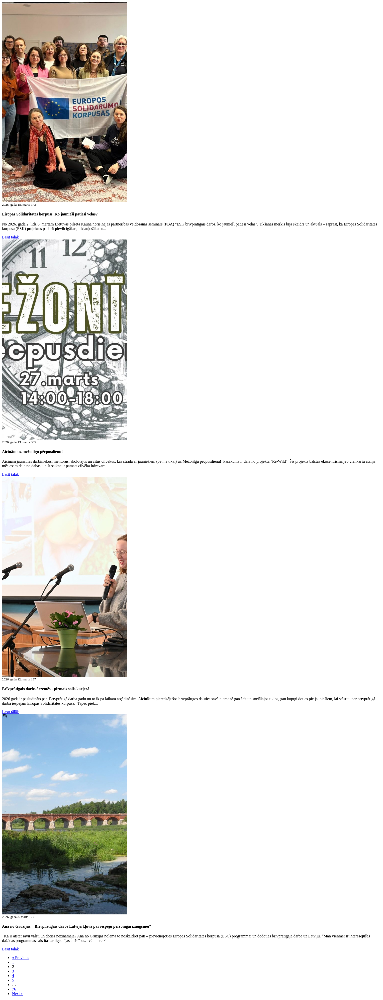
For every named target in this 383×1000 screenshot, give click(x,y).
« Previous (20, 957)
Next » (17, 993)
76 (14, 989)
